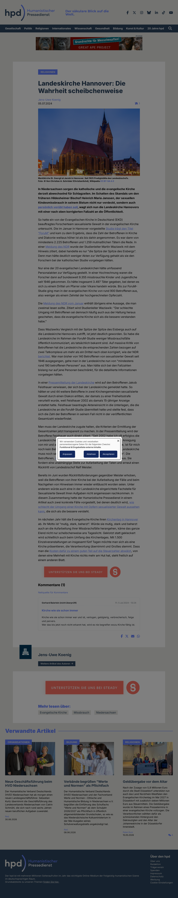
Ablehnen (91, 454)
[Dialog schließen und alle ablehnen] (118, 440)
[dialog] (89, 449)
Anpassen (67, 454)
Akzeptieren (108, 454)
